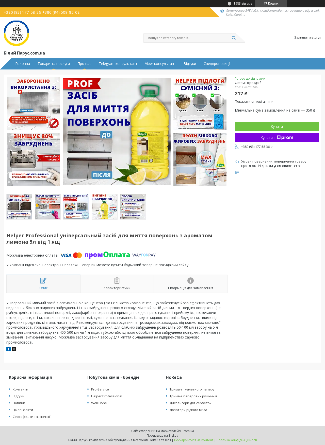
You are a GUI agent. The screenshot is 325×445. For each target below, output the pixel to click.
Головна (22, 63)
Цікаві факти (23, 409)
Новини (19, 403)
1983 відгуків (243, 3)
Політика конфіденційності (237, 440)
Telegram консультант (118, 63)
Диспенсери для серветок (191, 403)
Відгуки (190, 63)
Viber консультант (160, 63)
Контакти (20, 389)
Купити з (277, 137)
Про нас (84, 63)
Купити (277, 126)
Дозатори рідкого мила (188, 409)
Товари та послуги (54, 63)
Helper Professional (106, 396)
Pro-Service (100, 389)
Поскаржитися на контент (193, 440)
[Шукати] (234, 38)
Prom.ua (188, 431)
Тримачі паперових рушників (193, 396)
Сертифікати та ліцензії (32, 416)
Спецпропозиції (217, 63)
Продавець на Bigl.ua (162, 435)
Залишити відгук (307, 37)
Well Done (99, 403)
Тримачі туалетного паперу (192, 389)
